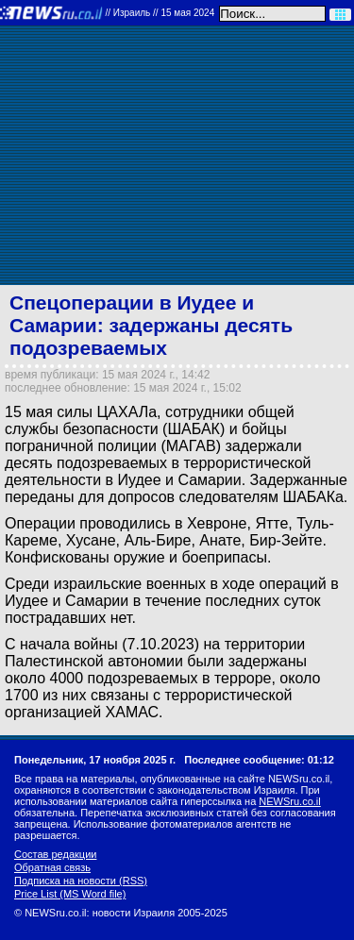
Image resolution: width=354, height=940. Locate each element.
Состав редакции (55, 854)
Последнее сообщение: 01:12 (259, 759)
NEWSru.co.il (289, 801)
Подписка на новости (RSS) (80, 880)
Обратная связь (52, 867)
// (159, 13)
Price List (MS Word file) (70, 893)
